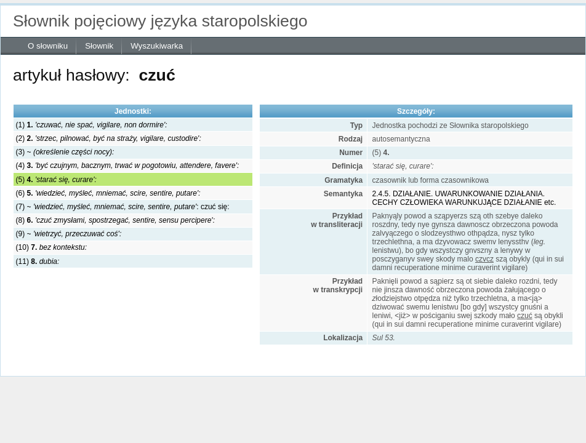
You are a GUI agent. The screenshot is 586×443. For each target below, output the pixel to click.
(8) (115, 220)
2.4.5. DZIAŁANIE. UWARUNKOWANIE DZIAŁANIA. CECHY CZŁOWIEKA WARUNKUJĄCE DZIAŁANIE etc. (464, 198)
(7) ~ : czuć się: (123, 206)
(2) (108, 138)
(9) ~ (69, 233)
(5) (56, 179)
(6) (108, 193)
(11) (38, 261)
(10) (51, 247)
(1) (91, 125)
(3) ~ (65, 152)
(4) (127, 165)
